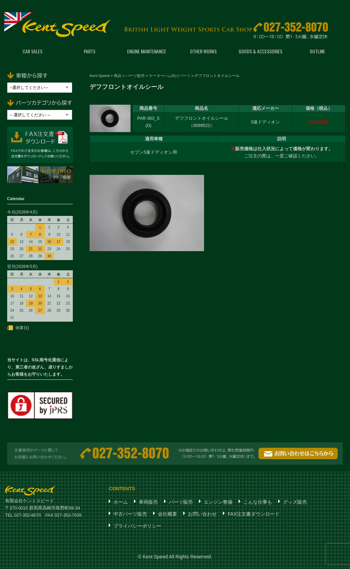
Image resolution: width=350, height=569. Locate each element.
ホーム (120, 502)
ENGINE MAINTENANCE (146, 51)
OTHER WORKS (203, 51)
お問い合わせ (202, 514)
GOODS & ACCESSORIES (260, 51)
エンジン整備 (218, 502)
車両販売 (148, 502)
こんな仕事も (257, 502)
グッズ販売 (295, 502)
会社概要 (167, 514)
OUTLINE (317, 51)
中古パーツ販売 (130, 514)
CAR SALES (32, 51)
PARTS (89, 51)
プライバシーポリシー (137, 526)
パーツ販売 (181, 502)
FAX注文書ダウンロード (254, 514)
